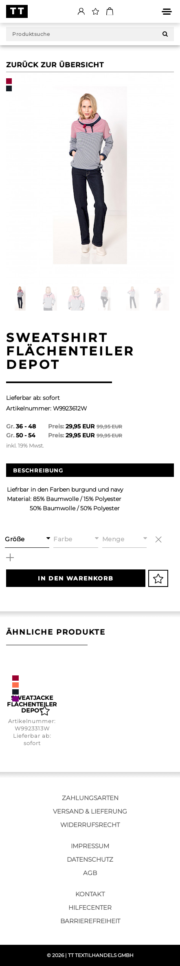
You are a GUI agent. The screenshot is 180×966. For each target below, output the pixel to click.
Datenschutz (90, 859)
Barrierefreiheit (90, 921)
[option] (90, 178)
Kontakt (90, 894)
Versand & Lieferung (90, 811)
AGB (90, 873)
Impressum (90, 846)
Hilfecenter (90, 907)
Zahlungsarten (90, 798)
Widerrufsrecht (90, 825)
